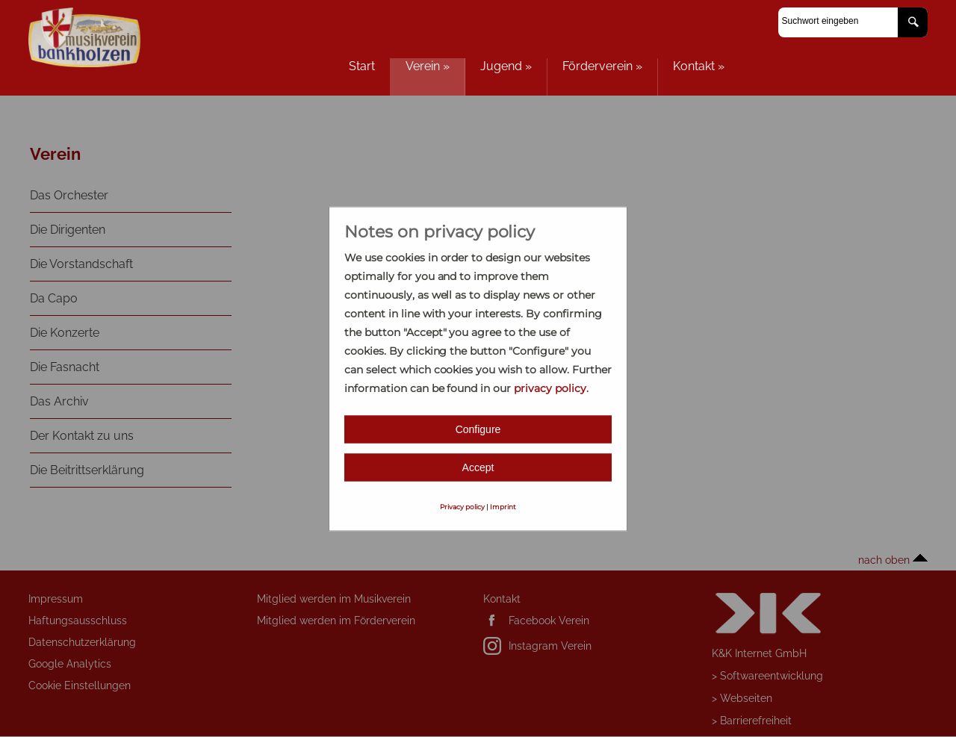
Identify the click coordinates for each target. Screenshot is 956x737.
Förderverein (602, 66)
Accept (478, 467)
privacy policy (550, 387)
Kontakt (698, 66)
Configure (478, 429)
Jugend (506, 66)
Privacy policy (462, 506)
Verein (428, 66)
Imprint (503, 506)
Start (362, 66)
